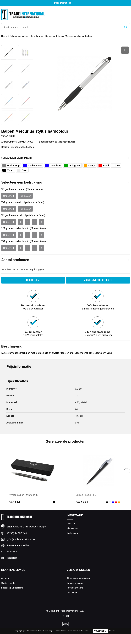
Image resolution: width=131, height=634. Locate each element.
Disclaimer (72, 592)
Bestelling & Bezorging (12, 587)
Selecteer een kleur (16, 158)
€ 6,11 (15, 501)
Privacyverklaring (75, 587)
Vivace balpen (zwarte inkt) (23, 495)
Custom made (8, 583)
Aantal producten (15, 260)
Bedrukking (72, 533)
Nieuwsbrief (72, 528)
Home (4, 36)
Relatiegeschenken (19, 36)
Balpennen (50, 36)
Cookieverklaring (75, 583)
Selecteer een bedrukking (21, 182)
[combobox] (61, 27)
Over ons (71, 523)
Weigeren (112, 631)
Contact (5, 578)
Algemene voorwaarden (78, 578)
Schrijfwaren (36, 36)
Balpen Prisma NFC (86, 495)
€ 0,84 (82, 501)
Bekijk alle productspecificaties (18, 147)
